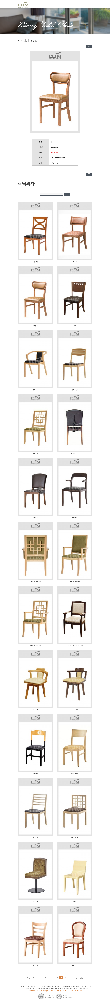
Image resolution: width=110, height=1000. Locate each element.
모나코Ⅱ (75, 325)
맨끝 (81, 978)
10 (70, 978)
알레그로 (35, 389)
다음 (75, 978)
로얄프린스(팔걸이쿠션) (74, 645)
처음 (28, 978)
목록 (89, 47)
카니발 (35, 262)
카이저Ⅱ (35, 965)
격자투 (35, 453)
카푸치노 (75, 262)
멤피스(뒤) (74, 453)
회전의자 (35, 709)
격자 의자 (74, 837)
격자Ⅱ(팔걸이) (35, 581)
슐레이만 (75, 389)
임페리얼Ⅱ (74, 965)
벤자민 (74, 517)
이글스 (35, 325)
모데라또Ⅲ (74, 773)
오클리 (74, 901)
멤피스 (35, 517)
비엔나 (35, 773)
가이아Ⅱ (35, 837)
